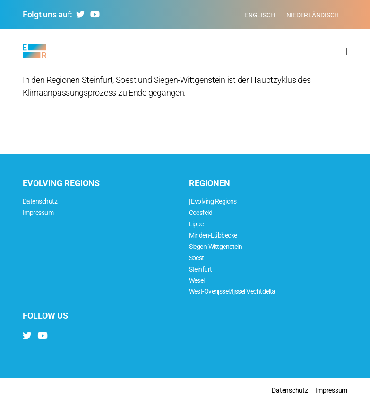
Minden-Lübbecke (213, 235)
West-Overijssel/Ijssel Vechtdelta (232, 292)
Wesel (197, 281)
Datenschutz (40, 202)
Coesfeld (201, 213)
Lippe (196, 224)
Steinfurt (200, 269)
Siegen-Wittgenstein (215, 247)
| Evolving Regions (213, 202)
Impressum (38, 213)
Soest (196, 258)
